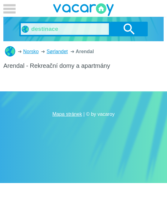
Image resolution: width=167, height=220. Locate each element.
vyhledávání (129, 29)
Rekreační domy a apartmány (10, 51)
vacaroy (83, 10)
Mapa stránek (67, 114)
